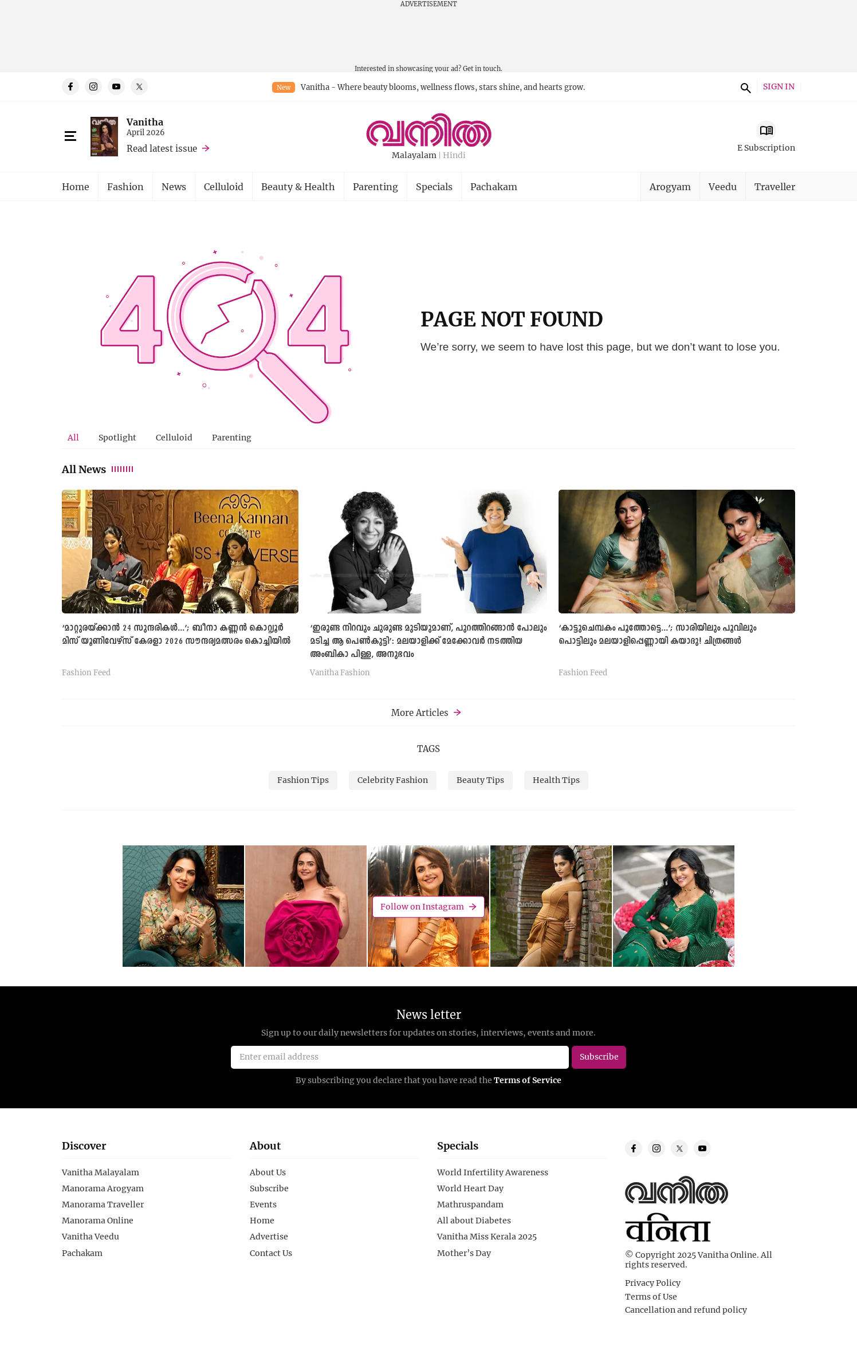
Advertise (269, 1236)
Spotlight (117, 437)
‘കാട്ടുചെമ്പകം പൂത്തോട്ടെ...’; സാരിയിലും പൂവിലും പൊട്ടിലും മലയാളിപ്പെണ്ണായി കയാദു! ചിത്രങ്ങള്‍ (657, 635)
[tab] (73, 437)
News (174, 186)
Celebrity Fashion (392, 779)
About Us (268, 1172)
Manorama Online (97, 1220)
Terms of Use (651, 1297)
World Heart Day (470, 1188)
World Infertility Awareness (492, 1172)
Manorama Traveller (103, 1204)
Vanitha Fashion (340, 673)
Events (263, 1204)
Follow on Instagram (422, 906)
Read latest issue (162, 148)
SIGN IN (779, 87)
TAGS (428, 748)
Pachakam (493, 186)
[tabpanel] (428, 587)
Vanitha (145, 122)
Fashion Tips (303, 779)
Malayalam (414, 155)
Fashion (125, 186)
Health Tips (556, 779)
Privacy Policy (653, 1283)
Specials (434, 186)
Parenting (375, 186)
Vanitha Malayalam (100, 1172)
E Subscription (766, 147)
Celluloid (223, 186)
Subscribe (269, 1188)
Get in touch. (482, 68)
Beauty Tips (480, 779)
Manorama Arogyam (103, 1188)
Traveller (774, 186)
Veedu (723, 186)
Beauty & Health (298, 186)
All (73, 437)
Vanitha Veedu (90, 1236)
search (744, 86)
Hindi (454, 155)
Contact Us (271, 1253)
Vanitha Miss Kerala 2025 (487, 1236)
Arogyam (670, 186)
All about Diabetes (474, 1220)
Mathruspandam (470, 1204)
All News (98, 469)
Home (75, 186)
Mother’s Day (464, 1253)
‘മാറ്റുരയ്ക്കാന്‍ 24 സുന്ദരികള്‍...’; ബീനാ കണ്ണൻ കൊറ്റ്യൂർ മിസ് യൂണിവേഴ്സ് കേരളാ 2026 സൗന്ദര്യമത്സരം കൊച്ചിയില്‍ (176, 635)
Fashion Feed (86, 673)
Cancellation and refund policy (686, 1310)
